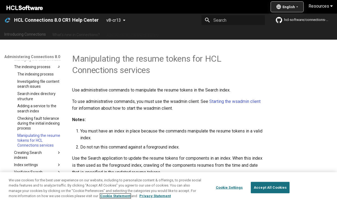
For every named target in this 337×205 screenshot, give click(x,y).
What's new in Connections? (76, 33)
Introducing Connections (25, 33)
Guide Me (277, 33)
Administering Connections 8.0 (132, 33)
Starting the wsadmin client (235, 101)
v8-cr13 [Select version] (113, 20)
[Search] (233, 20)
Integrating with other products (235, 33)
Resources (321, 6)
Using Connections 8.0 (184, 33)
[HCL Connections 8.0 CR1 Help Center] (7, 20)
